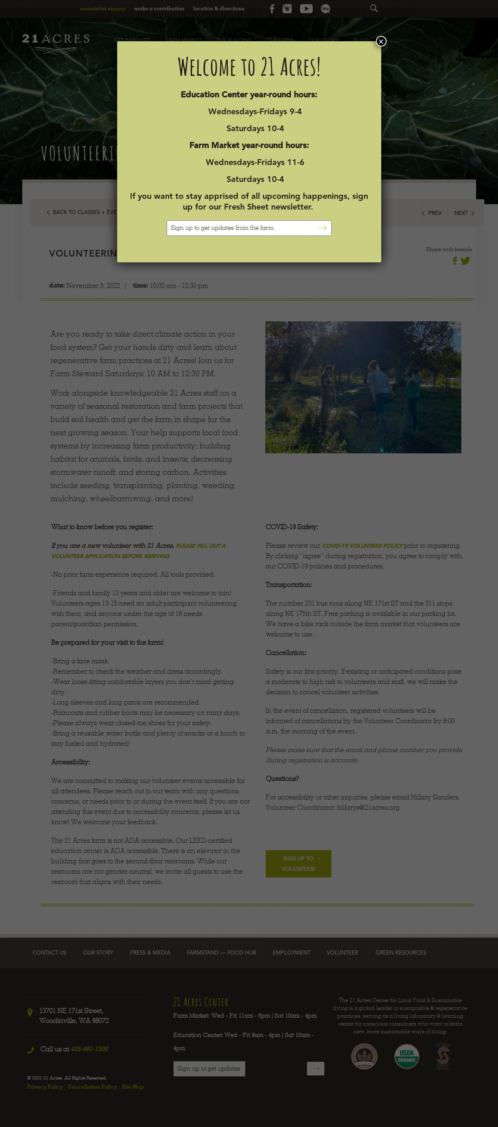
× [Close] (381, 41)
